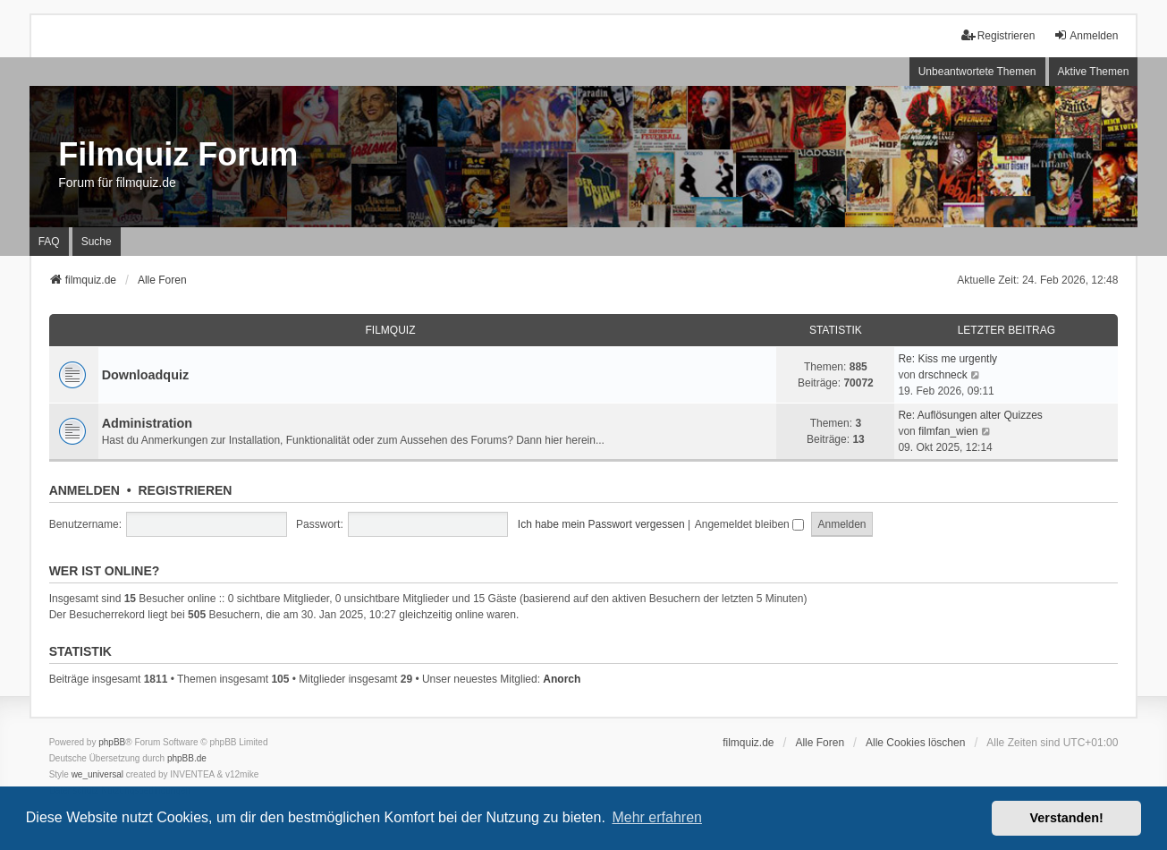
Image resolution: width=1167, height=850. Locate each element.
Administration (147, 423)
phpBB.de (187, 758)
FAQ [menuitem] (49, 241)
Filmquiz (391, 330)
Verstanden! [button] (1067, 818)
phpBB (111, 742)
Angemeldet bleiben (749, 524)
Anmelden (84, 490)
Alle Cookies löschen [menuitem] (915, 742)
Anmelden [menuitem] (1085, 35)
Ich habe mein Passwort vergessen (601, 524)
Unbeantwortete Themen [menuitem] (977, 71)
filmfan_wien (948, 431)
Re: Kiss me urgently (947, 359)
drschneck (943, 375)
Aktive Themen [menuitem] (1093, 71)
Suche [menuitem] (96, 241)
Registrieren (185, 490)
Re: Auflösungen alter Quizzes (970, 415)
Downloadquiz (146, 375)
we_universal (97, 774)
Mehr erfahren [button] (657, 817)
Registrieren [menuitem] (998, 35)
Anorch (561, 679)
